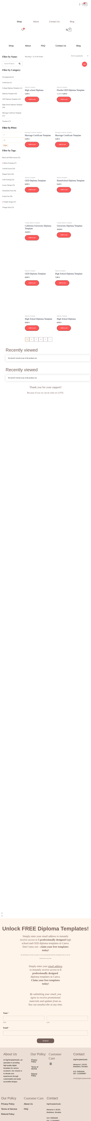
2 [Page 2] (31, 339)
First (4, 1022)
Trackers (6, 121)
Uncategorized (8, 77)
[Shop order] (79, 56)
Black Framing (10, 163)
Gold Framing (8, 180)
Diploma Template (9, 93)
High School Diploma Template (12, 106)
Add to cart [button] (32, 99)
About (36, 21)
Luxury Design (8, 185)
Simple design (10, 202)
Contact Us (54, 21)
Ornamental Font (9, 191)
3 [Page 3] (36, 339)
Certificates (7, 82)
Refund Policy (34, 1075)
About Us (28, 1104)
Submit (45, 1041)
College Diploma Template (12, 88)
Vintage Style (8, 207)
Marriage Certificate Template (11, 114)
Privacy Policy (34, 1061)
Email (6, 1028)
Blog (72, 21)
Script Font (7, 196)
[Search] (19, 63)
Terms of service (34, 1068)
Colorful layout (8, 168)
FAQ (43, 46)
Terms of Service (9, 1109)
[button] (20, 21)
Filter (5, 145)
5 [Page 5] (45, 339)
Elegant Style (8, 174)
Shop (19, 21)
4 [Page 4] (40, 339)
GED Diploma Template (11, 99)
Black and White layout (11, 157)
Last (48, 1022)
